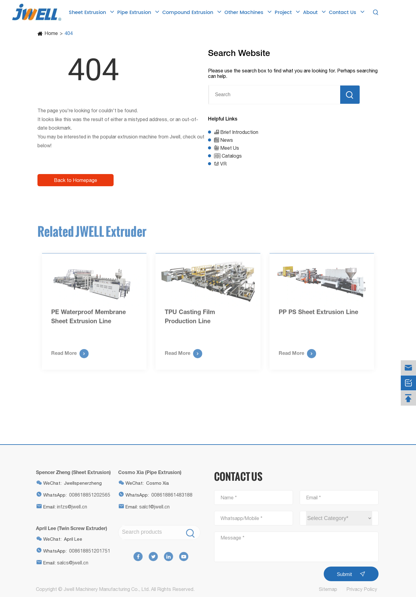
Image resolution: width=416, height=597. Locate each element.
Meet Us (229, 148)
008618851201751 (87, 550)
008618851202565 (87, 495)
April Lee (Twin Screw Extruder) (69, 528)
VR (223, 163)
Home (51, 33)
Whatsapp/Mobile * (241, 518)
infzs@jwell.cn (70, 506)
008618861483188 (170, 495)
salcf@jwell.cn (152, 506)
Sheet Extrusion (91, 12)
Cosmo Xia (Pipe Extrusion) (148, 472)
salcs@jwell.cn (70, 562)
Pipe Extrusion (138, 12)
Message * (232, 537)
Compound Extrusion (191, 12)
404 (69, 33)
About (314, 12)
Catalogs (232, 156)
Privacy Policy (363, 589)
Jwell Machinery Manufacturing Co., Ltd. (105, 589)
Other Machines (248, 12)
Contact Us (347, 12)
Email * (313, 497)
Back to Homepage (75, 180)
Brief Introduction (239, 132)
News (226, 140)
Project (287, 12)
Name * (228, 497)
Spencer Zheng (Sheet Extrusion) (71, 472)
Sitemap (330, 589)
